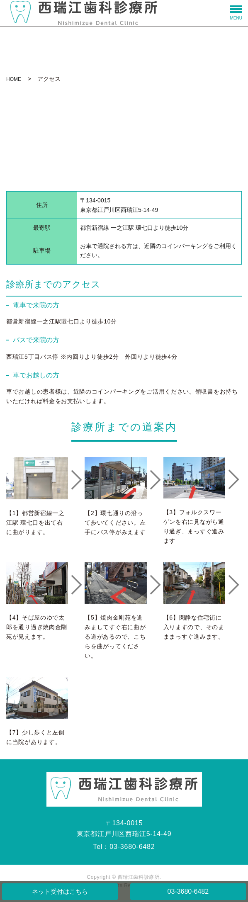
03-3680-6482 (188, 891)
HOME (13, 79)
